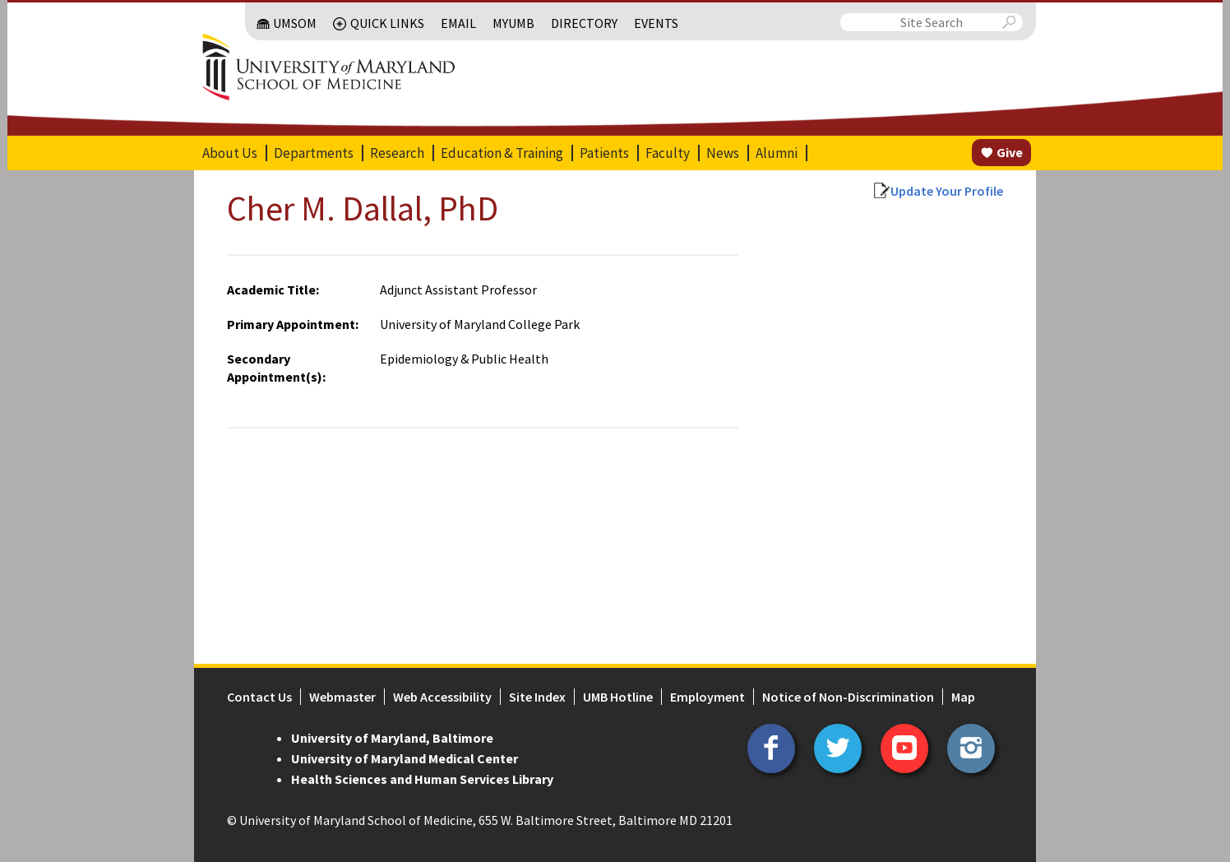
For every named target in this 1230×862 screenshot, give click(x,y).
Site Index (537, 696)
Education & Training (502, 153)
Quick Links (387, 23)
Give (1009, 152)
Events (656, 23)
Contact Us (259, 696)
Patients (604, 153)
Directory (584, 23)
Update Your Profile (946, 191)
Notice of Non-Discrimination (848, 696)
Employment (707, 696)
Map (963, 696)
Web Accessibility (442, 696)
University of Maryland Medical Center (404, 758)
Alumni (777, 153)
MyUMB (513, 23)
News (722, 153)
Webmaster (342, 696)
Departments (314, 153)
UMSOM (295, 23)
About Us (229, 153)
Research (397, 153)
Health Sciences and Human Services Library (422, 779)
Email (458, 23)
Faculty (667, 153)
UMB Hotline (618, 696)
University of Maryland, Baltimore (392, 738)
